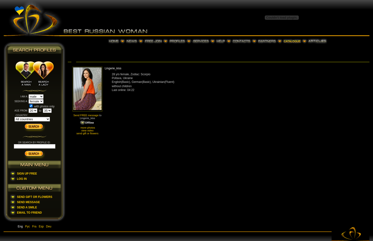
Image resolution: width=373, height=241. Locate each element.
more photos (87, 127)
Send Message (28, 202)
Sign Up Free (27, 173)
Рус (27, 226)
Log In (22, 179)
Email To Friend (29, 212)
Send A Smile (27, 207)
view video (87, 130)
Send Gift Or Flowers (34, 197)
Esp (41, 226)
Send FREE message (85, 115)
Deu (48, 226)
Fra (34, 226)
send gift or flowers (87, 133)
